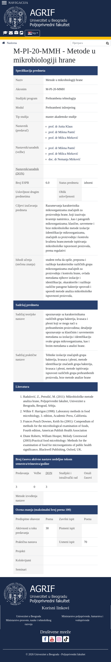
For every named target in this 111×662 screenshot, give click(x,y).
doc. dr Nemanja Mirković (65, 159)
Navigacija (15, 2)
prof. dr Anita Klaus (61, 126)
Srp (34, 33)
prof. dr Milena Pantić (62, 132)
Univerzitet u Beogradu (28, 616)
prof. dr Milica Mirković (63, 137)
